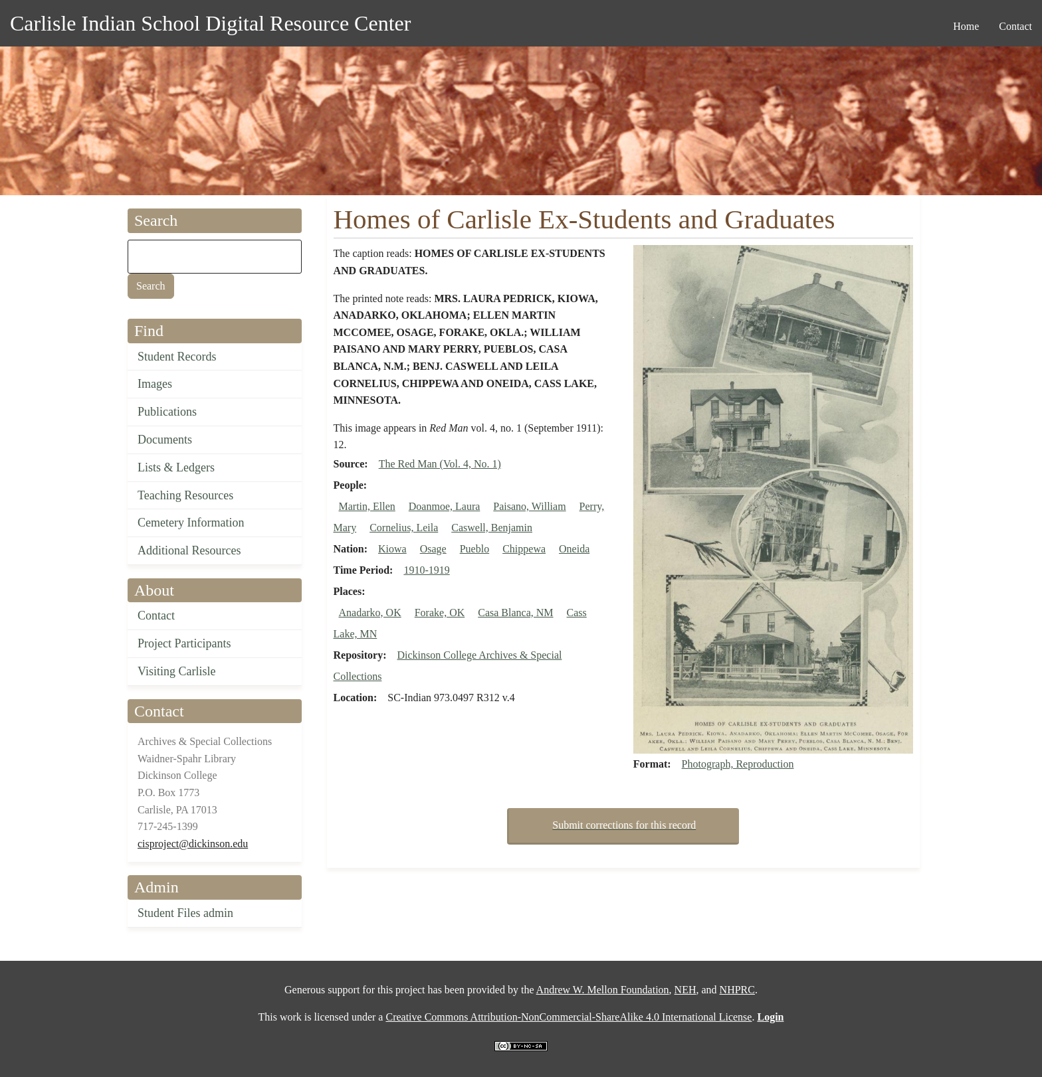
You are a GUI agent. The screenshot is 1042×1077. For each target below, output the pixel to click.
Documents (165, 439)
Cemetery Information (191, 522)
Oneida (574, 548)
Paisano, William (529, 506)
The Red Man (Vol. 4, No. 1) (440, 463)
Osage (433, 548)
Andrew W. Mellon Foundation (602, 989)
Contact (156, 615)
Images (155, 383)
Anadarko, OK (370, 612)
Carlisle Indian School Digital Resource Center (210, 23)
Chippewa (524, 548)
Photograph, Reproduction (738, 764)
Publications (167, 411)
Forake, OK (440, 612)
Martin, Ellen (367, 506)
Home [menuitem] (966, 26)
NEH (685, 989)
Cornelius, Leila (403, 527)
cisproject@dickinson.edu (193, 843)
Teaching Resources (185, 495)
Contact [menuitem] (1015, 26)
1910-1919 (426, 570)
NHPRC (737, 989)
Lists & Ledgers (176, 467)
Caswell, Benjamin (491, 527)
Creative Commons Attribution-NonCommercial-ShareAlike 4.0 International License (568, 1017)
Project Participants (184, 643)
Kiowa (392, 548)
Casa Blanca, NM (515, 612)
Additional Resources (189, 550)
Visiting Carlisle (176, 671)
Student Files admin (185, 913)
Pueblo (474, 548)
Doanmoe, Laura (444, 506)
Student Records (177, 356)
